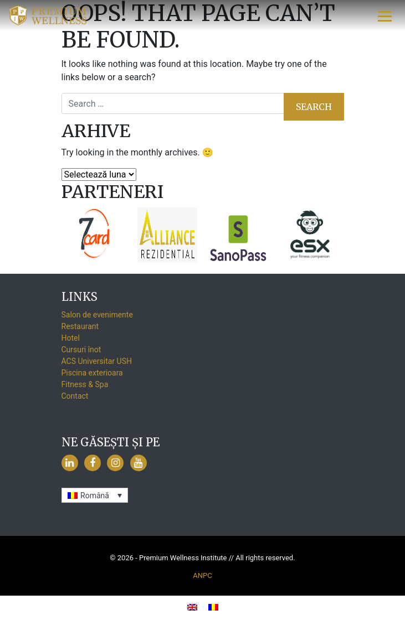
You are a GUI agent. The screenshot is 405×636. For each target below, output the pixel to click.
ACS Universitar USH (96, 361)
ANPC (202, 575)
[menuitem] (94, 495)
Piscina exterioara (92, 372)
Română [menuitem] (94, 495)
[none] (94, 495)
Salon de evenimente (97, 314)
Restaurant (80, 326)
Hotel (70, 337)
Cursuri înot (81, 349)
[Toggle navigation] (385, 15)
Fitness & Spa (85, 384)
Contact (75, 396)
